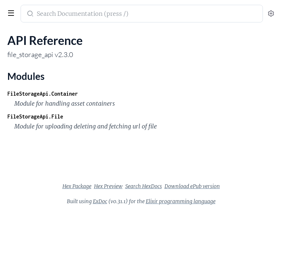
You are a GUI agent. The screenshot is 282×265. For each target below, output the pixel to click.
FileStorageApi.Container (42, 94)
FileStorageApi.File (35, 116)
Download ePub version (192, 186)
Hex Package (76, 186)
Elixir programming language (181, 201)
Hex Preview (108, 186)
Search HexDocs (143, 186)
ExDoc (100, 201)
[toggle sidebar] (10, 14)
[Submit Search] (29, 14)
